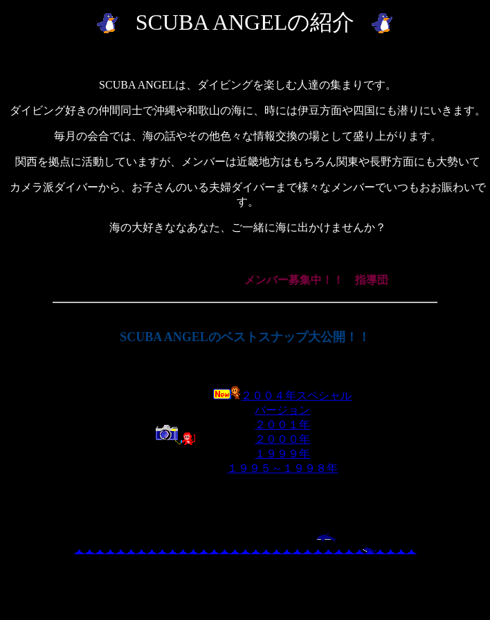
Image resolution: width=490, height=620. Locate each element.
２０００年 (282, 439)
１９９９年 (282, 453)
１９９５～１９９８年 (282, 468)
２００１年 (282, 424)
